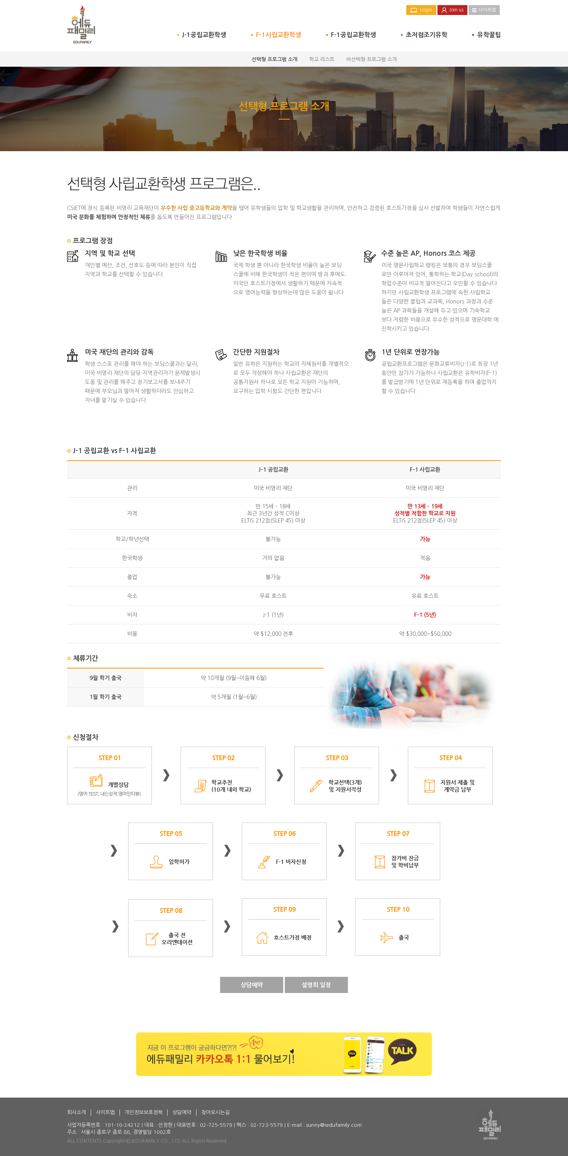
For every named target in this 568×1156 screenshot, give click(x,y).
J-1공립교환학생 (204, 35)
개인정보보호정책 (144, 1112)
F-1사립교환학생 (278, 35)
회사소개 (76, 1112)
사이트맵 (487, 9)
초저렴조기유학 (426, 35)
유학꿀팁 (489, 35)
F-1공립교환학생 (353, 35)
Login (426, 9)
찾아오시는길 (215, 1112)
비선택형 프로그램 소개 (371, 59)
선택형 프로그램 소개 (274, 59)
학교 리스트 (321, 59)
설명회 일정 (316, 985)
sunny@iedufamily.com (334, 1125)
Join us (456, 9)
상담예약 (252, 985)
